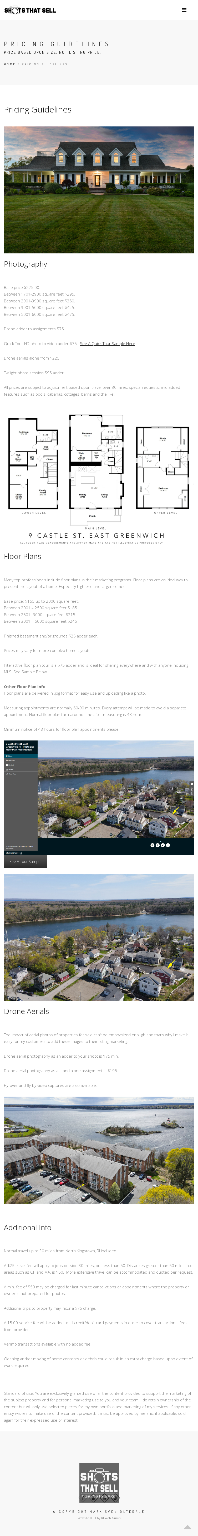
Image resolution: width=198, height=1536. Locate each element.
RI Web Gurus (110, 1518)
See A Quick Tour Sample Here (107, 343)
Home (10, 64)
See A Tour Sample (25, 861)
